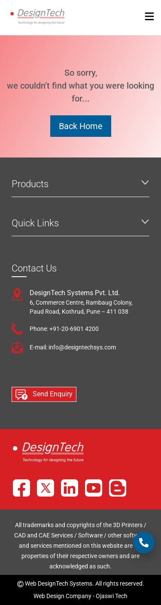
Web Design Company (62, 596)
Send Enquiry (44, 394)
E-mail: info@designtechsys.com (73, 347)
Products (30, 184)
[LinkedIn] (69, 488)
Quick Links (35, 223)
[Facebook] (21, 488)
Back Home (81, 126)
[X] (45, 488)
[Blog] (117, 488)
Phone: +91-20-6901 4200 (64, 328)
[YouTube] (93, 488)
